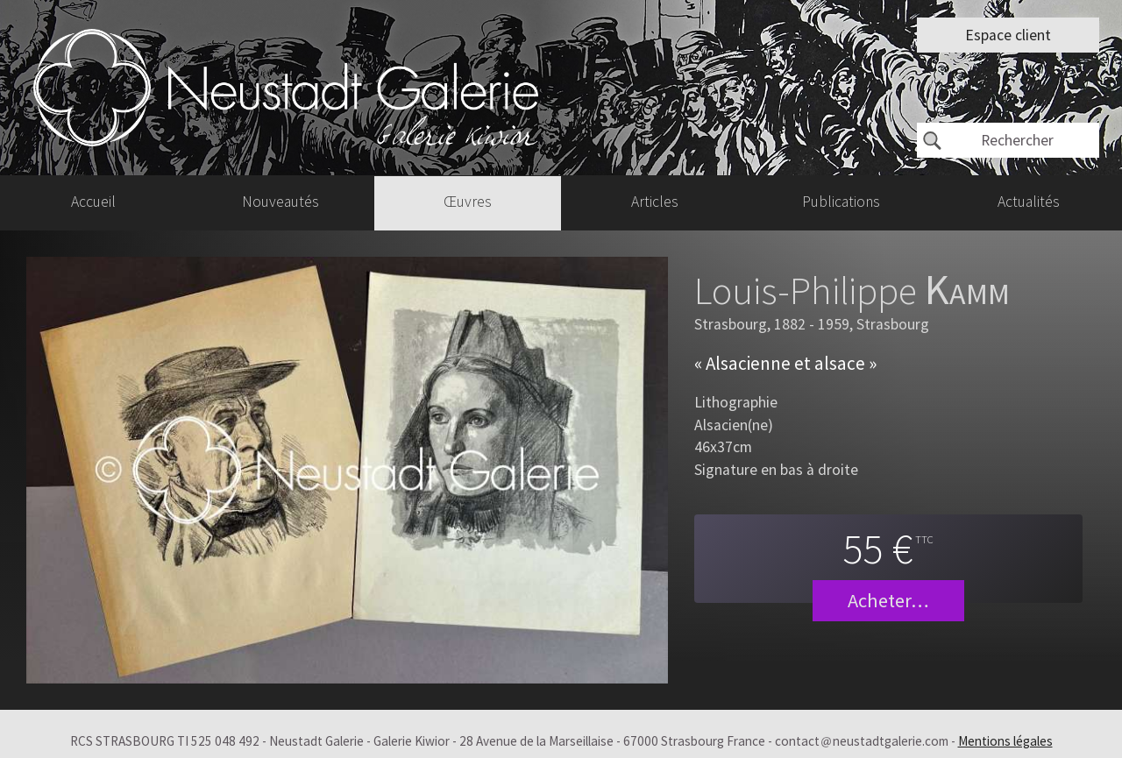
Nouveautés (280, 202)
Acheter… (888, 600)
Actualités (1029, 202)
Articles (654, 202)
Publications (841, 202)
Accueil (93, 202)
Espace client (1008, 35)
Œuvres (468, 202)
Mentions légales (1005, 741)
